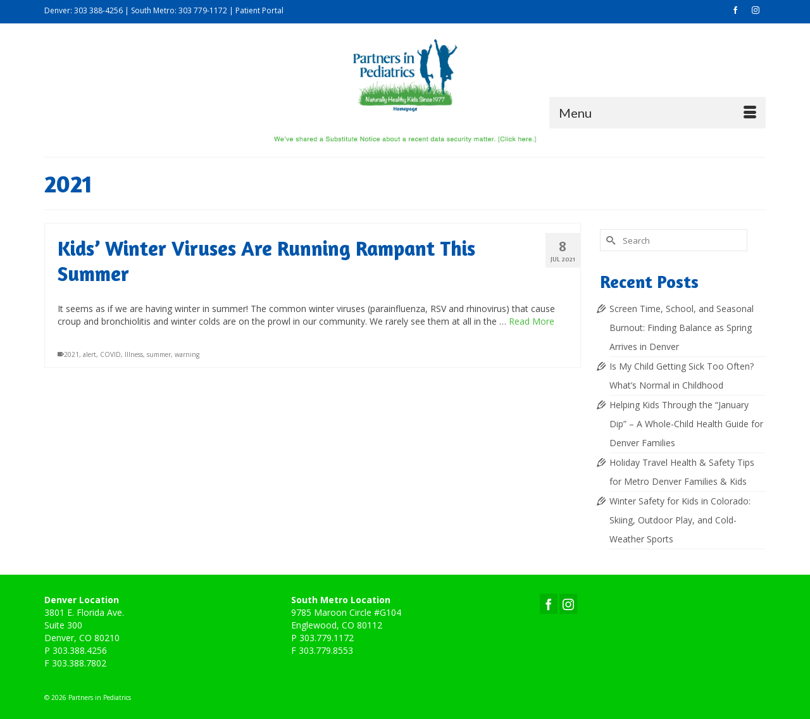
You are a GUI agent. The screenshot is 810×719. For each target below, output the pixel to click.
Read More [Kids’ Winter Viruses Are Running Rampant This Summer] (531, 321)
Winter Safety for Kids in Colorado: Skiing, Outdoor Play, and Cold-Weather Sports (680, 520)
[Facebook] (549, 603)
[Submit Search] (609, 240)
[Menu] (657, 112)
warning (187, 354)
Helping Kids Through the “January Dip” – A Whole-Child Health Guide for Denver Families (686, 424)
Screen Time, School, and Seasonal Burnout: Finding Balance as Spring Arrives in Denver (681, 328)
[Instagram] (568, 603)
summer (159, 354)
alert (89, 354)
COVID (110, 354)
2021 (71, 354)
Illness (134, 354)
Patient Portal (259, 10)
